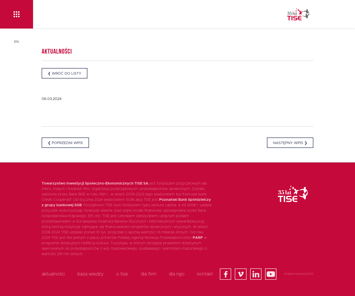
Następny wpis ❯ (290, 143)
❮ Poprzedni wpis (65, 143)
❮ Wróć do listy (64, 73)
